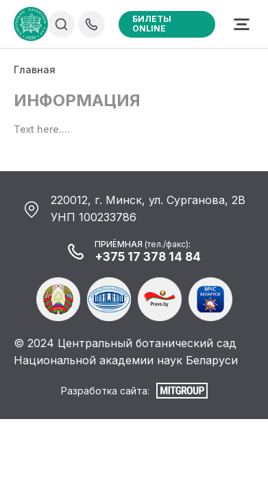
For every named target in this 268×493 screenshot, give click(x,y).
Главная (35, 69)
